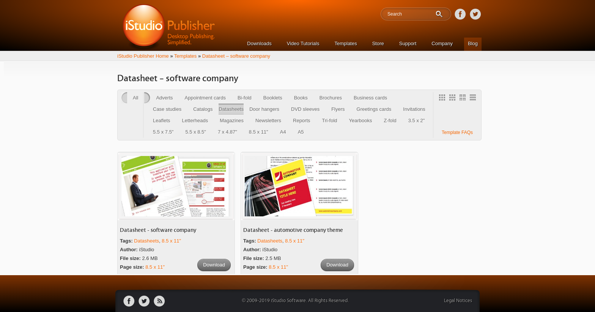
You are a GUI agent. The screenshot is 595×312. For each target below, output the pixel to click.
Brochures (331, 98)
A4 (283, 132)
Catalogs (202, 109)
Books (301, 98)
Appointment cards (205, 98)
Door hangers (264, 109)
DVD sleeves (305, 109)
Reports (301, 120)
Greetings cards (374, 109)
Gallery (443, 99)
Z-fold (390, 120)
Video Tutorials (303, 43)
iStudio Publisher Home (143, 56)
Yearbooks (360, 120)
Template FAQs (457, 132)
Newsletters (268, 120)
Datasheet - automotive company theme (293, 230)
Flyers (338, 109)
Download (214, 265)
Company (442, 43)
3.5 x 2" (416, 120)
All (135, 98)
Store (378, 43)
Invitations (414, 109)
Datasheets (231, 109)
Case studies (167, 109)
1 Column (474, 99)
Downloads (259, 43)
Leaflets (161, 120)
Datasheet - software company (158, 230)
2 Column (464, 99)
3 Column (453, 99)
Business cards (370, 98)
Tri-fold (329, 120)
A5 (301, 132)
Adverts (164, 98)
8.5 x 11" (258, 132)
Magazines (232, 120)
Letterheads (195, 120)
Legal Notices (458, 301)
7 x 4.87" (227, 132)
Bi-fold (245, 98)
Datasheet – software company (236, 56)
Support (408, 43)
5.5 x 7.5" (163, 132)
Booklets (272, 98)
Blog (473, 43)
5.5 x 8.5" (195, 132)
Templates (345, 43)
